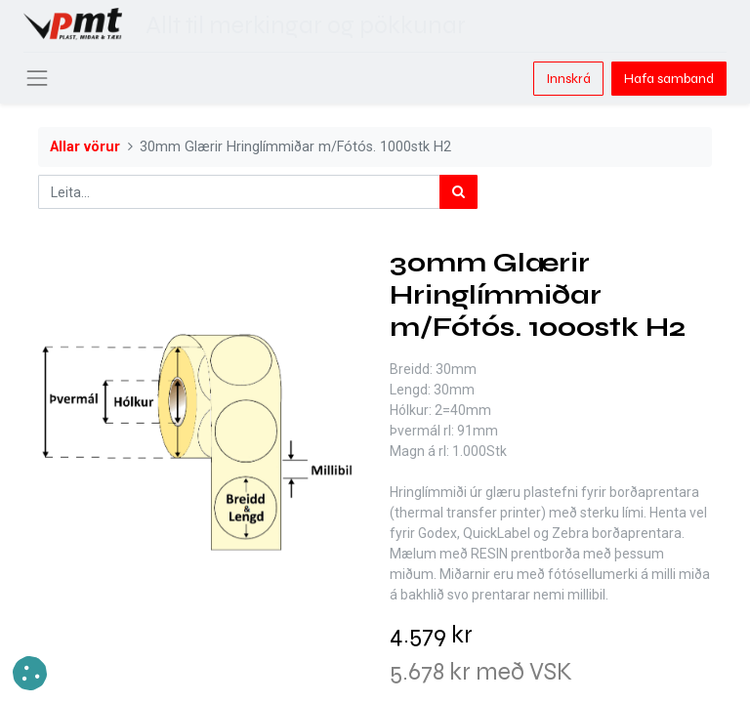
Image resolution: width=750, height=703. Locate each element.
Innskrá (568, 78)
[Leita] (458, 192)
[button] (30, 673)
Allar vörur (85, 147)
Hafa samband (669, 78)
